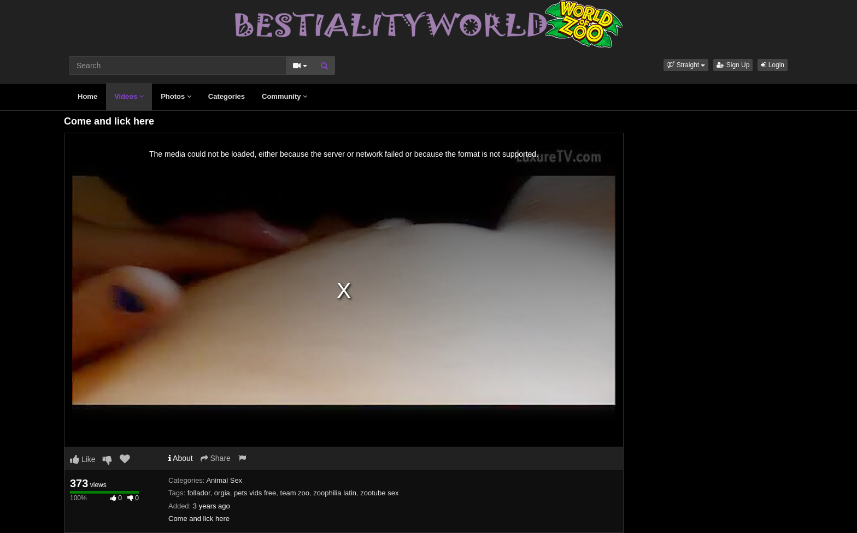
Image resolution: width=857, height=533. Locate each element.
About (180, 458)
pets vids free (255, 493)
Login (772, 65)
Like (83, 459)
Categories (226, 96)
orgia (222, 493)
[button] (686, 65)
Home (87, 96)
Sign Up (733, 65)
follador (198, 493)
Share (216, 458)
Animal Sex (224, 480)
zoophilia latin (334, 493)
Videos (129, 96)
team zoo (294, 493)
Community (284, 96)
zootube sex (379, 493)
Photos (176, 96)
